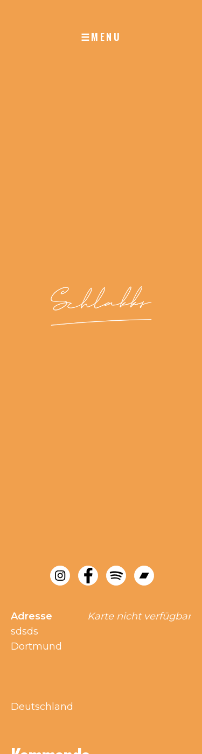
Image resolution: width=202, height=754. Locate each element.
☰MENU (101, 37)
